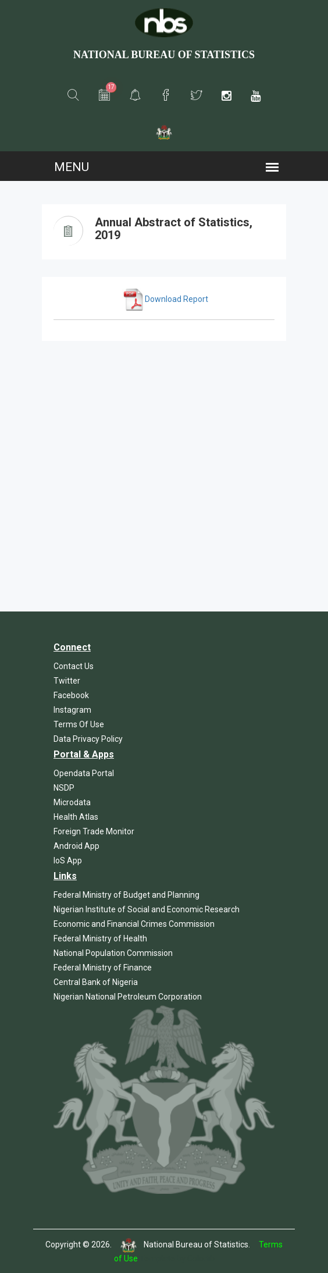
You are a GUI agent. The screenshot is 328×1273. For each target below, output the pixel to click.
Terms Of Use (79, 724)
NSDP (64, 787)
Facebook (71, 695)
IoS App (68, 860)
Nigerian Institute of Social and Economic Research (147, 909)
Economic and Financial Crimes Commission (134, 924)
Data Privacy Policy (88, 739)
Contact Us (74, 666)
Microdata (72, 802)
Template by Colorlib (177, 1258)
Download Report (165, 299)
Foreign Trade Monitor (94, 831)
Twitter (67, 680)
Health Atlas (76, 817)
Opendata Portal (84, 773)
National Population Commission (113, 953)
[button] (73, 95)
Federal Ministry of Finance (103, 967)
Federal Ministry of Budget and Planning (126, 894)
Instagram (72, 709)
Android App (76, 846)
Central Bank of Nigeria (96, 982)
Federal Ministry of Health (100, 938)
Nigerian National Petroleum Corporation (128, 996)
